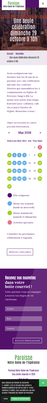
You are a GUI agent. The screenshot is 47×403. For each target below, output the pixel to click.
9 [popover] (40, 155)
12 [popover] (19, 163)
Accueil (10, 54)
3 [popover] (9, 155)
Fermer (6, 399)
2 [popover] (39, 147)
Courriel (10, 328)
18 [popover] (14, 171)
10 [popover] (9, 163)
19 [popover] (19, 171)
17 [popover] (9, 171)
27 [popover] (24, 178)
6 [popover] (24, 155)
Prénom (10, 309)
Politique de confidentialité (20, 399)
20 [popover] (24, 171)
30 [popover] (39, 178)
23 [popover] (40, 171)
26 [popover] (19, 178)
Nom (9, 319)
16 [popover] (40, 163)
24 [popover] (9, 178)
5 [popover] (19, 155)
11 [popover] (14, 163)
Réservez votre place (20, 251)
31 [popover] (9, 186)
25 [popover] (14, 178)
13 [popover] (24, 163)
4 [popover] (14, 155)
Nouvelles (20, 54)
